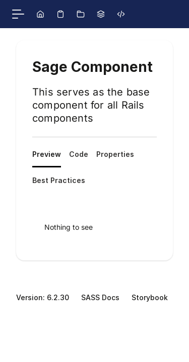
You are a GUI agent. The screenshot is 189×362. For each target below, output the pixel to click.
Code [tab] (78, 154)
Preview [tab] (46, 154)
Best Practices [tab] (58, 180)
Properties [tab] (115, 154)
